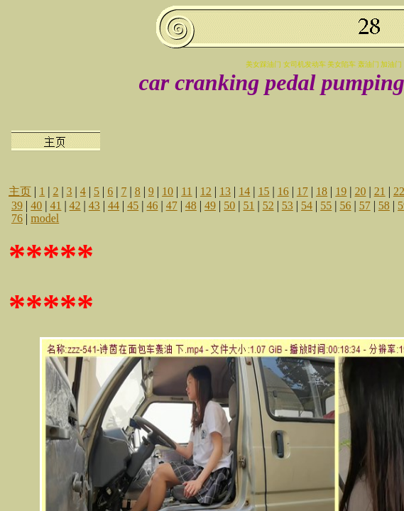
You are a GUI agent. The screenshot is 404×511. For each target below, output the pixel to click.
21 (380, 191)
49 (210, 205)
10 (167, 191)
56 (345, 205)
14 (244, 191)
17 (302, 191)
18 (321, 191)
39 (17, 205)
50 (229, 205)
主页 (20, 191)
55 (326, 205)
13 (225, 191)
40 (36, 205)
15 (263, 191)
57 (365, 205)
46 (152, 205)
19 (340, 191)
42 (75, 205)
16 (283, 191)
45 (132, 205)
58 (384, 205)
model (45, 218)
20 (360, 191)
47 (172, 205)
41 (55, 205)
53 (287, 205)
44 (113, 205)
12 (206, 191)
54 (306, 205)
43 (94, 205)
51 (248, 205)
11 (186, 191)
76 (17, 218)
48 (191, 205)
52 (268, 205)
